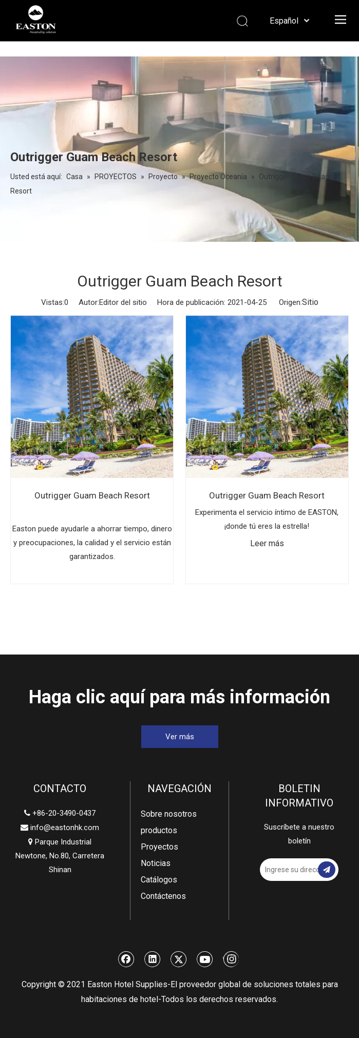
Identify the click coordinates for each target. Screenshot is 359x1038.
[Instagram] (231, 959)
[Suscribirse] (326, 869)
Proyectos (159, 847)
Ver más (179, 736)
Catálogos (159, 880)
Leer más (267, 543)
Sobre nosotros (169, 814)
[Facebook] (126, 959)
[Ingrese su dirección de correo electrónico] (295, 869)
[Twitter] (179, 959)
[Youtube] (205, 959)
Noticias (156, 863)
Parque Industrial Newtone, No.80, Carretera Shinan (59, 855)
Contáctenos (163, 896)
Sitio (310, 302)
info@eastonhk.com (64, 827)
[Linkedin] (152, 959)
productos (159, 830)
